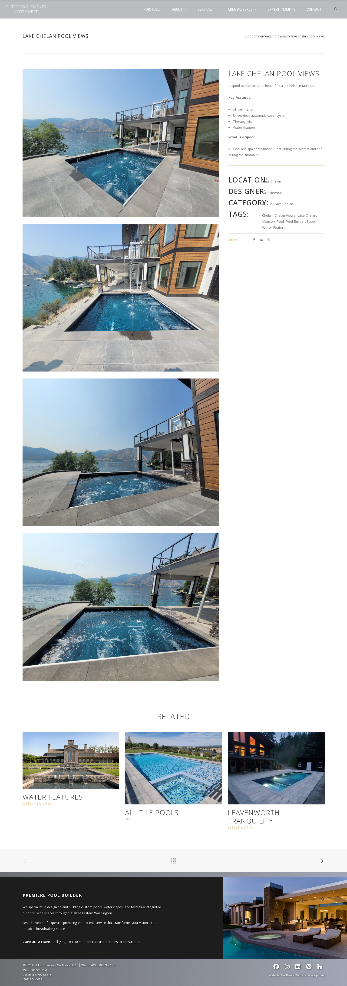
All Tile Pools (152, 812)
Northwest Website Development (303, 975)
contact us (94, 942)
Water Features (53, 797)
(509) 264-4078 (70, 942)
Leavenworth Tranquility (254, 817)
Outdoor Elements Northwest (266, 36)
